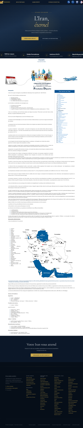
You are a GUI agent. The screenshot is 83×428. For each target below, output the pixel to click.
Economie (60, 106)
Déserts (59, 105)
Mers (59, 118)
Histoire (59, 111)
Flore (59, 109)
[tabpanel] (30, 117)
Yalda (59, 141)
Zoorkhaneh (60, 142)
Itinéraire (42, 390)
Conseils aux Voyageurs (31, 394)
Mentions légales (32, 424)
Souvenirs (42, 406)
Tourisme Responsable (30, 383)
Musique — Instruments (73, 386)
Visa (41, 407)
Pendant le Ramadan (44, 397)
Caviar (59, 99)
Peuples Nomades (62, 128)
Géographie (56, 403)
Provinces (60, 131)
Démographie (61, 104)
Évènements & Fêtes (58, 397)
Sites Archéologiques (62, 135)
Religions (60, 133)
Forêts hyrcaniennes (58, 402)
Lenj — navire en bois (58, 411)
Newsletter (8, 390)
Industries (60, 112)
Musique (60, 123)
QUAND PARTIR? (36, 2)
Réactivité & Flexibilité (30, 379)
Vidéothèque (28, 391)
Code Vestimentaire (44, 381)
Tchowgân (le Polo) (62, 137)
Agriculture (60, 95)
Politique (60, 129)
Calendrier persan (61, 97)
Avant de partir (43, 378)
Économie (56, 396)
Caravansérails (61, 98)
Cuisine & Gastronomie (58, 389)
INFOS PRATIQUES (20, 2)
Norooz (59, 126)
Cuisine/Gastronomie (62, 102)
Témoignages (29, 392)
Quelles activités (43, 401)
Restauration (42, 404)
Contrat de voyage (66, 424)
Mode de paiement (44, 393)
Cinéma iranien (61, 100)
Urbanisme (60, 140)
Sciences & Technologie (63, 134)
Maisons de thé (61, 117)
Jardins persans (61, 114)
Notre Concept (29, 377)
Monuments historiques (73, 383)
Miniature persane (61, 119)
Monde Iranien (61, 120)
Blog (27, 389)
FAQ (27, 395)
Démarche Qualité (29, 380)
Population (60, 130)
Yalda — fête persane (72, 411)
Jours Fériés (42, 392)
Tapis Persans (61, 136)
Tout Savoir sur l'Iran (41, 61)
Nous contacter (9, 386)
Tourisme (60, 139)
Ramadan (60, 132)
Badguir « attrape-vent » (58, 380)
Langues (60, 115)
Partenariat (28, 385)
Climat (59, 101)
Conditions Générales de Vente (44, 424)
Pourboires (42, 398)
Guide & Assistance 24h (45, 387)
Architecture (60, 96)
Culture (59, 103)
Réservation (42, 403)
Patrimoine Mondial (72, 389)
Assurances (42, 380)
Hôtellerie (42, 389)
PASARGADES (7, 2)
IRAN (59, 94)
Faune (59, 107)
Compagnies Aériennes (44, 383)
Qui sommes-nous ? (30, 382)
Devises (41, 386)
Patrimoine (60, 127)
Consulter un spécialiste (45, 384)
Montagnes (60, 121)
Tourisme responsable (56, 424)
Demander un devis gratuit (12, 388)
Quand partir (42, 400)
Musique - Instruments (62, 125)
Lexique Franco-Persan (30, 397)
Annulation (42, 409)
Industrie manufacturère (63, 113)
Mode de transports (44, 395)
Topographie (60, 138)
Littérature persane (62, 116)
